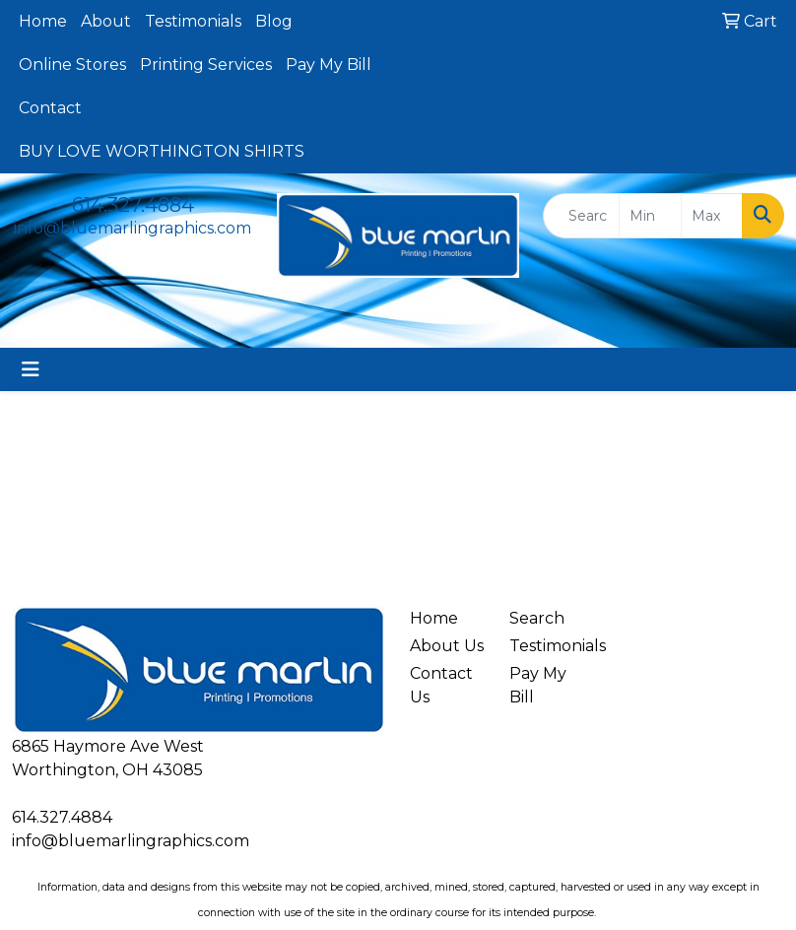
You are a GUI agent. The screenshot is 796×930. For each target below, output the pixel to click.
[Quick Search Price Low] (650, 215)
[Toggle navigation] (30, 369)
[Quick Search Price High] (712, 215)
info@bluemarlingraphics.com (132, 228)
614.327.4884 (133, 205)
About (106, 21)
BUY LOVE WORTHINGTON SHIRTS (161, 151)
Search (536, 618)
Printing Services (206, 64)
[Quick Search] (581, 215)
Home (43, 21)
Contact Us (441, 685)
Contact (50, 108)
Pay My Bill (328, 64)
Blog (274, 21)
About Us (447, 645)
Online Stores (72, 64)
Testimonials (193, 21)
